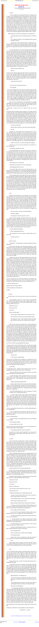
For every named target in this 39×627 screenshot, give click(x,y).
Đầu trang (37, 622)
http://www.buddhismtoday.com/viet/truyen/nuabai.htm (21, 615)
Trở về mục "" (19, 622)
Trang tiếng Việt (35, 0)
